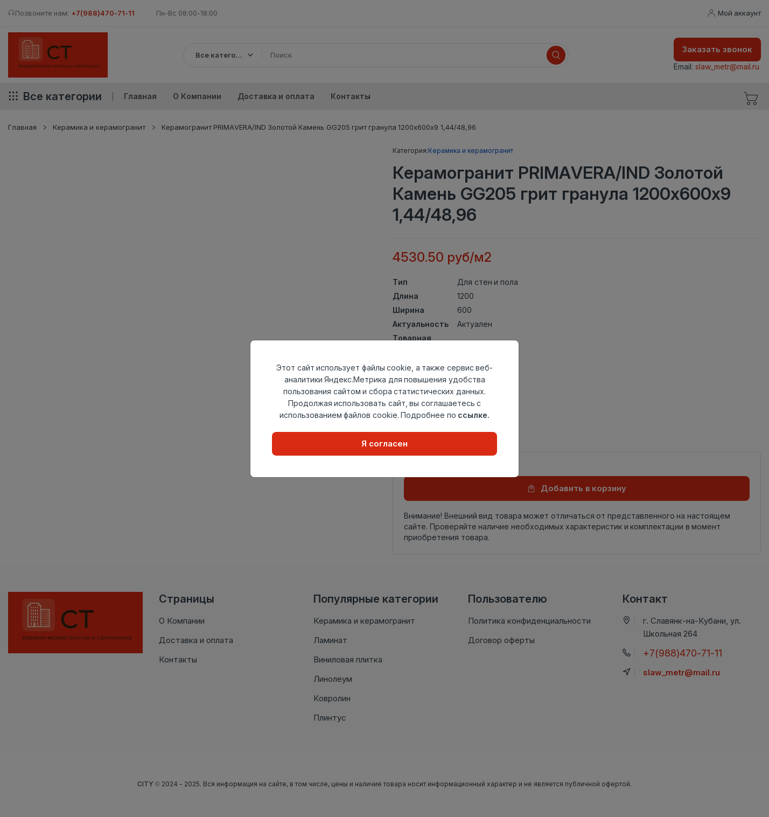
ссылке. (474, 415)
